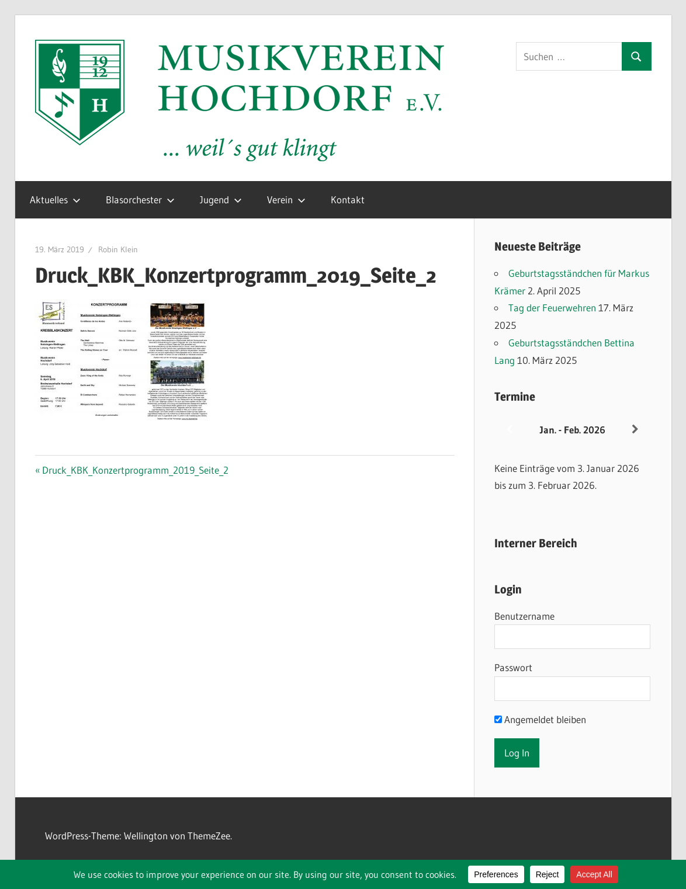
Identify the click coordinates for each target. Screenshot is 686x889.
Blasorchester (140, 199)
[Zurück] (510, 430)
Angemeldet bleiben (540, 719)
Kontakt (348, 199)
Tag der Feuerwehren (552, 307)
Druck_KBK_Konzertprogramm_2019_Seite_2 (134, 470)
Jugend (221, 199)
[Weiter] (635, 430)
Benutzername (524, 616)
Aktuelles (55, 199)
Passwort (513, 667)
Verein (286, 199)
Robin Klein (118, 249)
